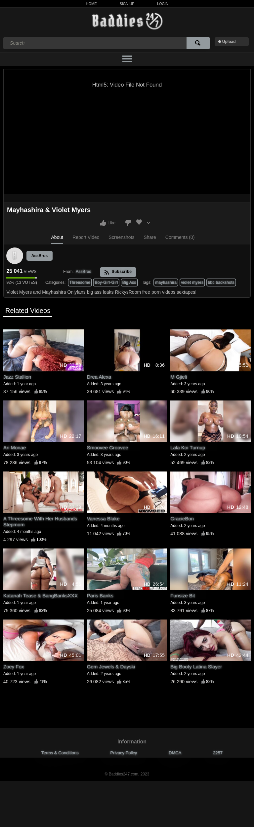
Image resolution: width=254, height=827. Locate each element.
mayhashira (166, 282)
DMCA (175, 752)
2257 (218, 752)
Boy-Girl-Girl (106, 282)
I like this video (103, 223)
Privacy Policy (123, 752)
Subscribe (118, 272)
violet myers (192, 282)
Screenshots (122, 237)
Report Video (85, 237)
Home (91, 4)
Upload (229, 41)
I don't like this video (128, 223)
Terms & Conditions (60, 752)
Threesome (79, 282)
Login (162, 4)
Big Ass (129, 282)
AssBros (39, 255)
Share (150, 237)
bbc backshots (221, 282)
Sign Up (126, 4)
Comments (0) (180, 237)
